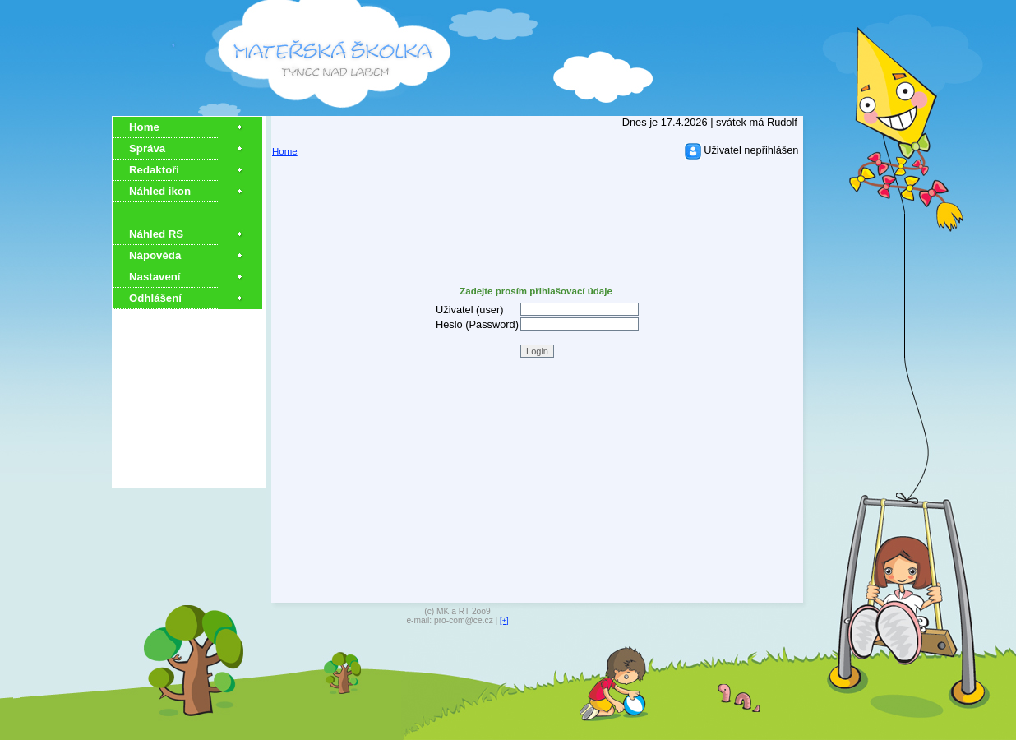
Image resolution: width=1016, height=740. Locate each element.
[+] (504, 621)
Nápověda (155, 255)
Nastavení (155, 277)
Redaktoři (154, 170)
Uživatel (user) (470, 309)
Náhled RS (156, 234)
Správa (147, 148)
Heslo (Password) (477, 324)
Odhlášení (155, 298)
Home (144, 127)
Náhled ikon (160, 191)
